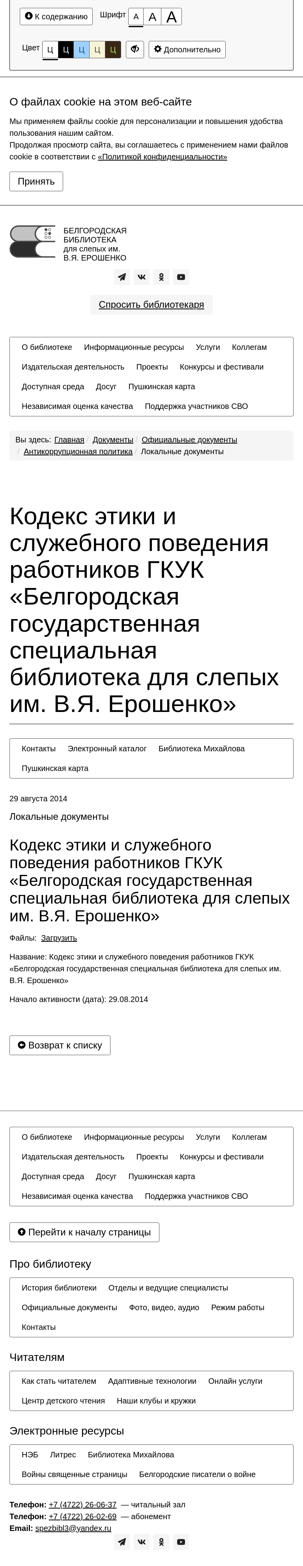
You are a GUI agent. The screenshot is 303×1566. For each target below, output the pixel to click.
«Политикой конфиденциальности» (162, 156)
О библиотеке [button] (47, 347)
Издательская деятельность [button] (73, 366)
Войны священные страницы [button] (74, 1474)
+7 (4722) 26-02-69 (83, 1516)
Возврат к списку (60, 1045)
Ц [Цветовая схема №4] (97, 49)
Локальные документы (182, 451)
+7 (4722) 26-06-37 (83, 1504)
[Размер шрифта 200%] (171, 16)
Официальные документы (189, 439)
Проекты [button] (152, 366)
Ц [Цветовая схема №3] (81, 49)
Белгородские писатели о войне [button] (197, 1474)
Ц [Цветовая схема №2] (66, 49)
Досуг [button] (106, 386)
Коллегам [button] (249, 347)
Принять (36, 181)
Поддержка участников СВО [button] (196, 406)
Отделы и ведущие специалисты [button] (168, 1287)
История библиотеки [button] (59, 1287)
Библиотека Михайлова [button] (202, 748)
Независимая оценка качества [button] (77, 406)
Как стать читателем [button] (59, 1381)
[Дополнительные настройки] (135, 49)
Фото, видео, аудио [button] (164, 1307)
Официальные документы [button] (69, 1307)
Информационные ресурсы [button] (134, 347)
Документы (113, 439)
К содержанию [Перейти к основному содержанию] (56, 16)
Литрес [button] (63, 1454)
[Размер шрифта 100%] (136, 16)
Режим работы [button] (237, 1307)
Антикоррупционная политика (78, 451)
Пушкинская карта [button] (161, 386)
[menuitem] (47, 347)
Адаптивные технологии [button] (152, 1381)
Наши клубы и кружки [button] (156, 1400)
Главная (69, 439)
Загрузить (59, 938)
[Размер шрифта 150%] (152, 16)
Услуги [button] (208, 347)
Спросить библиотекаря (151, 304)
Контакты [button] (39, 748)
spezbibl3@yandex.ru (74, 1528)
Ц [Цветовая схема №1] (50, 51)
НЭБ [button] (30, 1454)
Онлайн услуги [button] (235, 1381)
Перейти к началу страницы (84, 1232)
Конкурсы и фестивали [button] (222, 366)
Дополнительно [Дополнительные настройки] (187, 49)
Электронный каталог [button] (106, 748)
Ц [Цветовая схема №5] (113, 49)
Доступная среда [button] (53, 386)
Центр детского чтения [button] (63, 1400)
